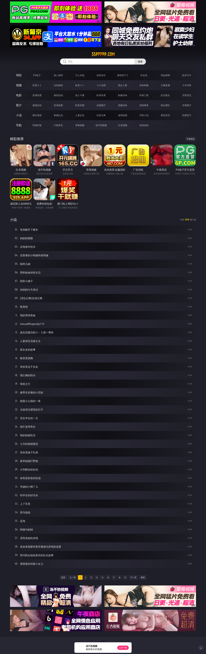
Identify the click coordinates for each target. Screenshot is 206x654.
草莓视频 (79, 125)
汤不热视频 (101, 125)
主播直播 (165, 85)
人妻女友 (79, 115)
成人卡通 (79, 95)
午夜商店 (58, 125)
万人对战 (79, 75)
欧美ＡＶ (79, 85)
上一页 (73, 577)
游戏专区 (101, 75)
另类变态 (186, 95)
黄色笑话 (165, 115)
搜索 (140, 61)
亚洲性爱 (37, 95)
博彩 (19, 75)
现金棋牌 (165, 75)
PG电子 (37, 75)
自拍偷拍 (58, 85)
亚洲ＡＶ (37, 85)
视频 (19, 85)
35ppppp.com (103, 54)
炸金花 (143, 75)
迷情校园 (122, 115)
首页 (63, 577)
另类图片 (186, 105)
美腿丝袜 (122, 105)
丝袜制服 (143, 85)
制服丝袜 (122, 95)
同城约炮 (37, 125)
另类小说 (143, 115)
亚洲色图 (58, 105)
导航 (19, 125)
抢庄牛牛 (186, 75)
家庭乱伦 (58, 115)
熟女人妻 (122, 85)
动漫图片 (101, 105)
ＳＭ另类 (186, 85)
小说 (19, 115)
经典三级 (143, 95)
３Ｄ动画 (101, 85)
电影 (19, 95)
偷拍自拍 (58, 95)
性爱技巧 (186, 115)
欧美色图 (79, 105)
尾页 (143, 577)
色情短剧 (143, 125)
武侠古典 (101, 115)
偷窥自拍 (37, 105)
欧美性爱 (101, 95)
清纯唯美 (143, 105)
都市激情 (37, 115)
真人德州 (58, 75)
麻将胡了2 (122, 75)
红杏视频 (122, 125)
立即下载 (123, 647)
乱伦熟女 (165, 95)
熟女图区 (165, 105)
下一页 (133, 577)
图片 (19, 105)
